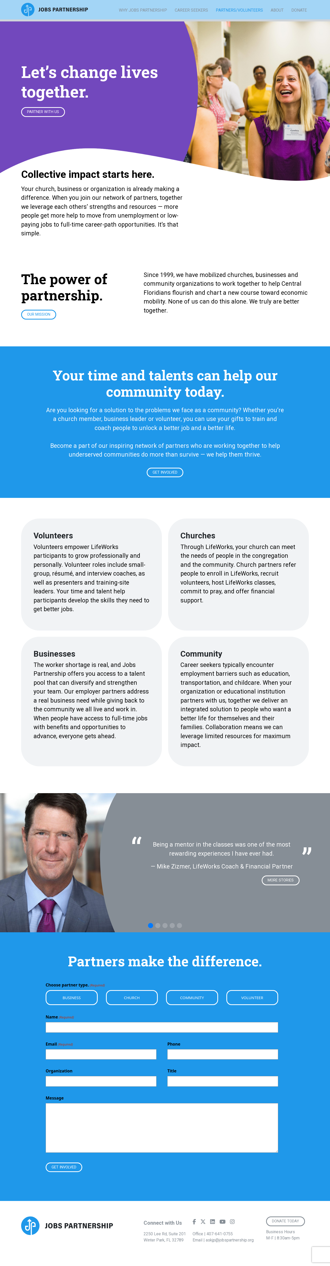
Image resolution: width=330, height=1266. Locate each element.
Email (59, 1046)
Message (55, 1100)
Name (60, 1019)
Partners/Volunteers (239, 18)
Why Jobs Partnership (143, 17)
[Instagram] (232, 1226)
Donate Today (286, 1224)
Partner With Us (44, 112)
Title (171, 1073)
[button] (150, 927)
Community (192, 999)
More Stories (279, 882)
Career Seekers (191, 17)
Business (72, 999)
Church (132, 999)
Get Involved (165, 473)
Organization (59, 1073)
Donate (299, 17)
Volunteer (252, 999)
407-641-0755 (220, 1237)
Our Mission (40, 315)
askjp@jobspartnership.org (230, 1243)
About (277, 17)
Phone (173, 1046)
